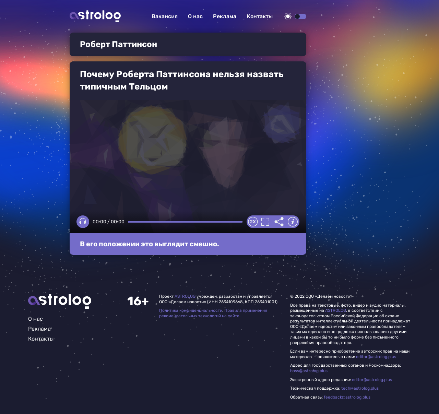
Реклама (224, 16)
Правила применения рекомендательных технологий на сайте (213, 313)
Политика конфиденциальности (190, 310)
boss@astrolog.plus (309, 370)
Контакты (260, 16)
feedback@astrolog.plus (347, 397)
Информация (292, 222)
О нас (195, 16)
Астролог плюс (95, 16)
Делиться (279, 222)
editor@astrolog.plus (376, 356)
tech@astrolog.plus (360, 388)
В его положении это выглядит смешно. (149, 244)
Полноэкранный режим (265, 222)
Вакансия (165, 16)
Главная (59, 301)
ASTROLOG (185, 296)
